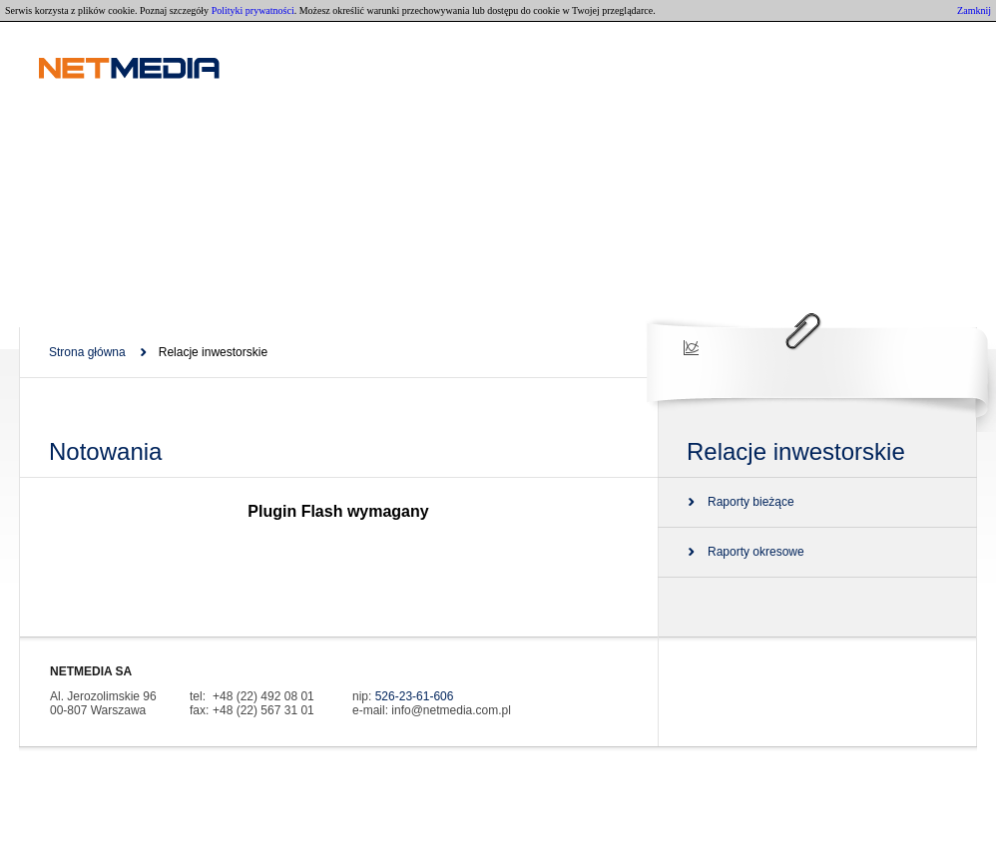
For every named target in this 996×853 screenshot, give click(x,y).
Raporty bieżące (751, 502)
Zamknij (974, 10)
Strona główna (87, 352)
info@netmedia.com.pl (451, 710)
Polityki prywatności (253, 10)
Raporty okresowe (756, 552)
